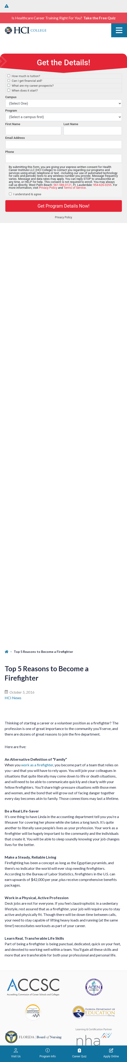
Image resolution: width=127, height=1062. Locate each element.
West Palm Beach (19, 761)
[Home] (9, 230)
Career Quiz (79, 1053)
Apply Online (111, 1053)
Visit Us (16, 1053)
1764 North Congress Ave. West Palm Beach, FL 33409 (33, 785)
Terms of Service (74, 1027)
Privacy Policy (76, 1021)
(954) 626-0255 (17, 857)
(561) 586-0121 (17, 769)
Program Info (47, 1053)
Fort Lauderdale (17, 849)
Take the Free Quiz (99, 18)
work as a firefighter (37, 344)
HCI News (13, 276)
